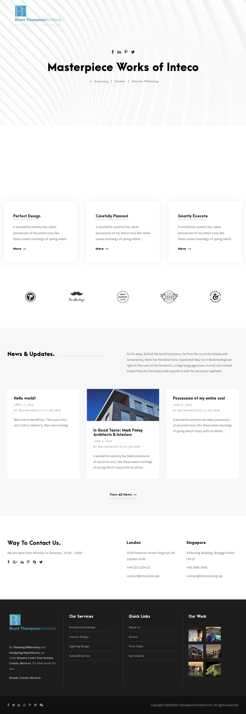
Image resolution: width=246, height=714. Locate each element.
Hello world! (25, 398)
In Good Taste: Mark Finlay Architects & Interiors (118, 432)
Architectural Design (82, 627)
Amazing (101, 81)
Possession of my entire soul (199, 398)
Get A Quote (136, 656)
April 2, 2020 (24, 404)
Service (133, 637)
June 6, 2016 (102, 441)
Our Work (129, 18)
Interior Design (79, 637)
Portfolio (149, 18)
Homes (120, 81)
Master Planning (145, 81)
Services (109, 18)
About (92, 18)
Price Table (136, 646)
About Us (134, 627)
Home (77, 18)
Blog (165, 18)
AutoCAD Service (79, 656)
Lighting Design (79, 646)
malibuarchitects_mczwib (40, 410)
